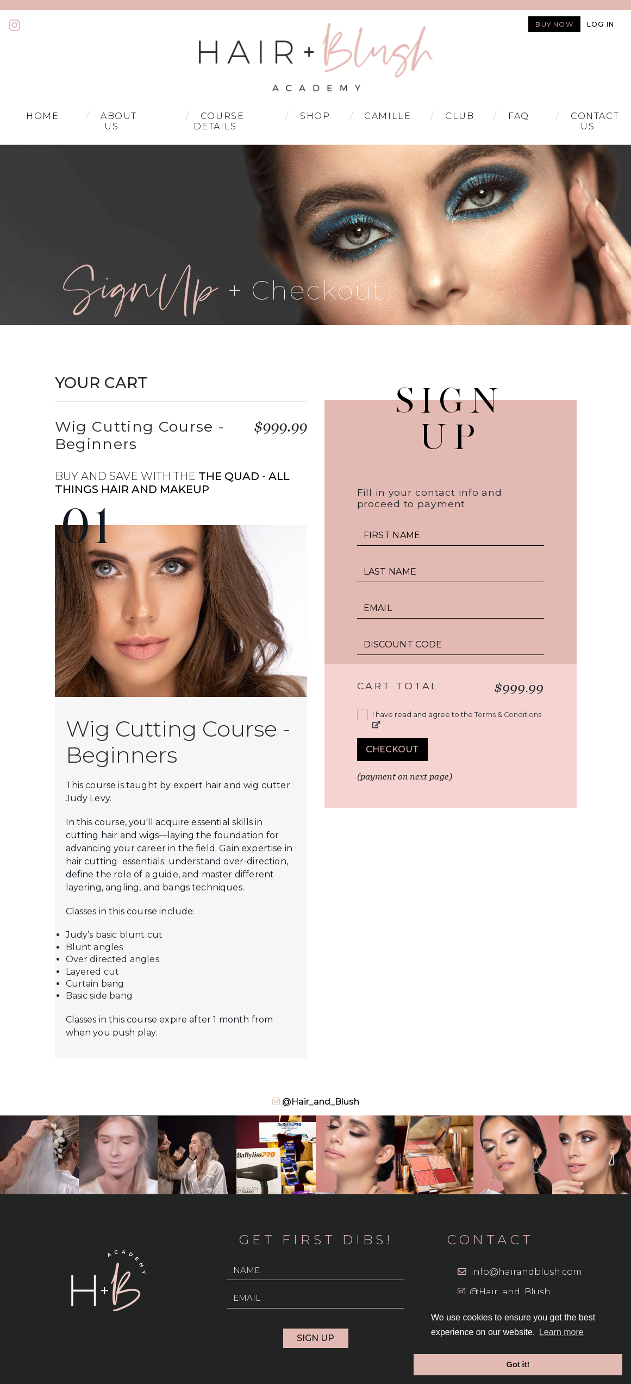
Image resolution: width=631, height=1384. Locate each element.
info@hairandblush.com (526, 1272)
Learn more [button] (561, 1332)
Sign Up (315, 1338)
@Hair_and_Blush (320, 1101)
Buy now (554, 24)
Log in (600, 24)
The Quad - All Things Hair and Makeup (172, 483)
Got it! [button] (518, 1364)
